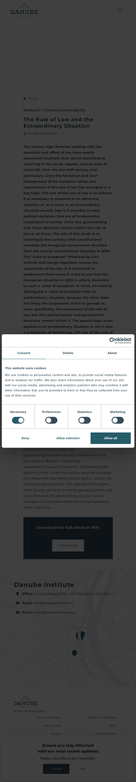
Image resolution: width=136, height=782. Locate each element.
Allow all (110, 438)
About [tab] (112, 353)
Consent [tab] (23, 353)
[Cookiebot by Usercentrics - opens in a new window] (112, 340)
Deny (25, 438)
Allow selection (68, 438)
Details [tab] (68, 353)
